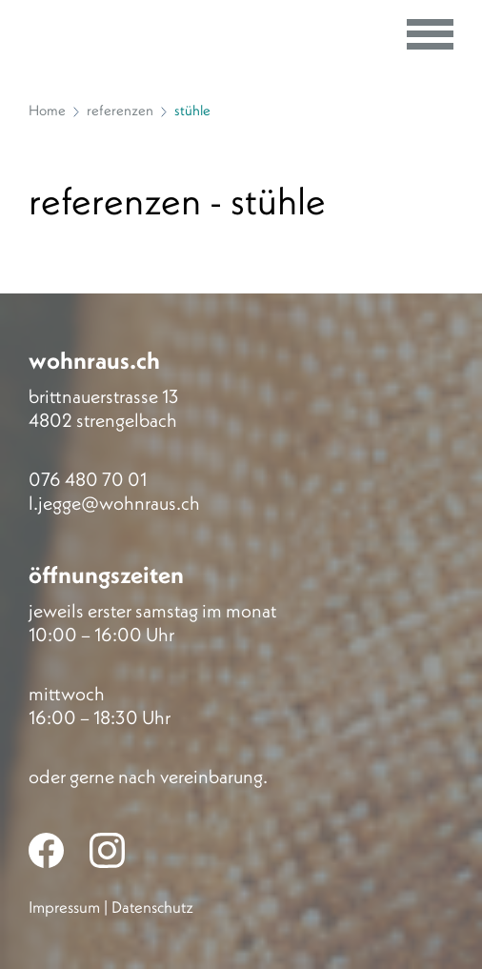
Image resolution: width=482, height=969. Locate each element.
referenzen (120, 110)
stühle (192, 110)
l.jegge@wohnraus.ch (114, 503)
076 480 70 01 (88, 479)
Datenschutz (152, 907)
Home (47, 110)
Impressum (64, 907)
